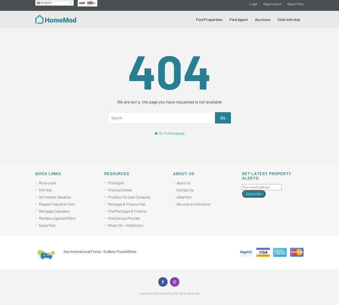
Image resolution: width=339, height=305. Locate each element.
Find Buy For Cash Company (129, 197)
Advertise (184, 197)
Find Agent (239, 19)
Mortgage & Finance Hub (126, 204)
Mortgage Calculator (54, 211)
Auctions (262, 19)
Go (223, 117)
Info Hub (45, 190)
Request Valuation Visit (57, 204)
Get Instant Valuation (55, 197)
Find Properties (209, 19)
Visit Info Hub (289, 19)
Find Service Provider (124, 218)
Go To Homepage (169, 133)
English (44, 3)
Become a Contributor (193, 204)
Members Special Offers (57, 218)
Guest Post (295, 4)
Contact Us (185, 190)
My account (47, 183)
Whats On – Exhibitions (125, 225)
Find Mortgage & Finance (127, 211)
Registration (272, 4)
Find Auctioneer (120, 190)
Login (253, 4)
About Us (183, 183)
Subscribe (254, 194)
